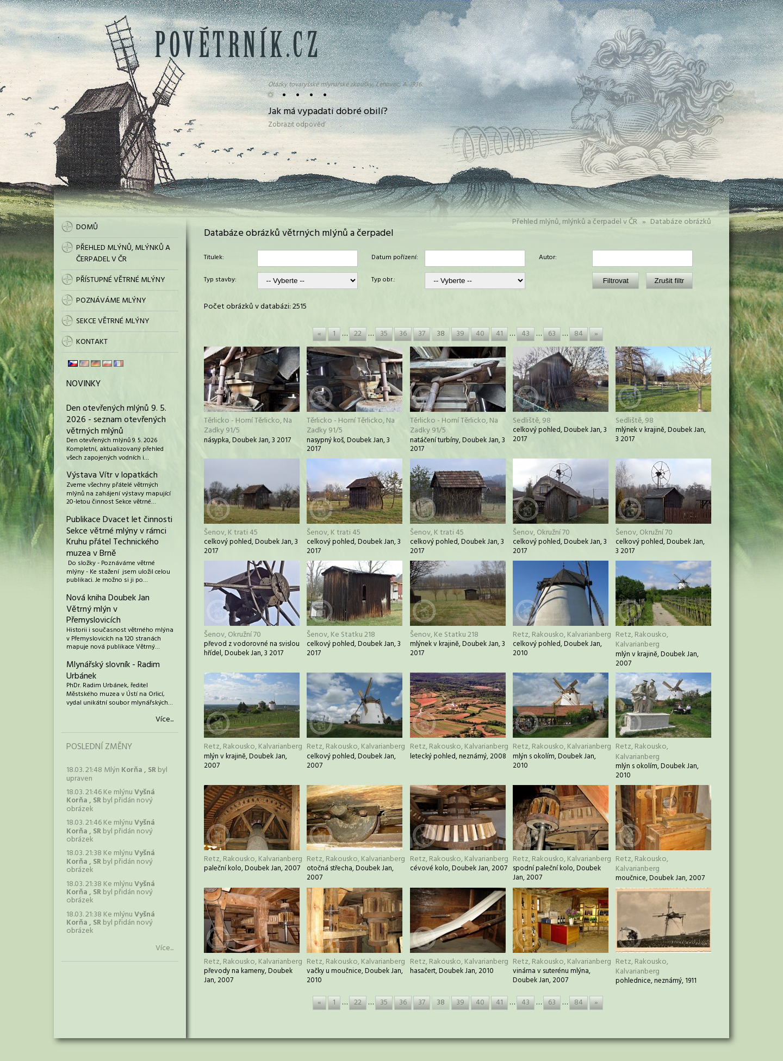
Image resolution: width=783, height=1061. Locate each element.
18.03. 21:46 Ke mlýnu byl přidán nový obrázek (110, 800)
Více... (164, 720)
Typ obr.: (383, 280)
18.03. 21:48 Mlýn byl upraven (116, 774)
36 (403, 334)
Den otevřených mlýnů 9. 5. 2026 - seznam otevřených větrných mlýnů (116, 419)
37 (421, 334)
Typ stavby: (220, 280)
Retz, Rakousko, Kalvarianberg (562, 635)
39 (460, 334)
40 (480, 334)
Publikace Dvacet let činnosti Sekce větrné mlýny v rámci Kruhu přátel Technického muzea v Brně (119, 537)
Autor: (548, 258)
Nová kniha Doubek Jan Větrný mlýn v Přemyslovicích (108, 609)
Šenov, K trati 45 (231, 532)
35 (384, 334)
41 (499, 334)
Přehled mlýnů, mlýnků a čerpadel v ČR (574, 222)
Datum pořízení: (394, 258)
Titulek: (214, 258)
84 (578, 334)
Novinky (83, 384)
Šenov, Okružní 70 (541, 532)
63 (552, 334)
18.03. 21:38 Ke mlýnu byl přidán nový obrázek (110, 861)
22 (358, 334)
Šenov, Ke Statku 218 (341, 635)
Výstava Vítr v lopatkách (112, 475)
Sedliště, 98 (532, 421)
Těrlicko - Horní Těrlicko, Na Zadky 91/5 (248, 426)
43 (525, 334)
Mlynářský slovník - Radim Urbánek (113, 670)
